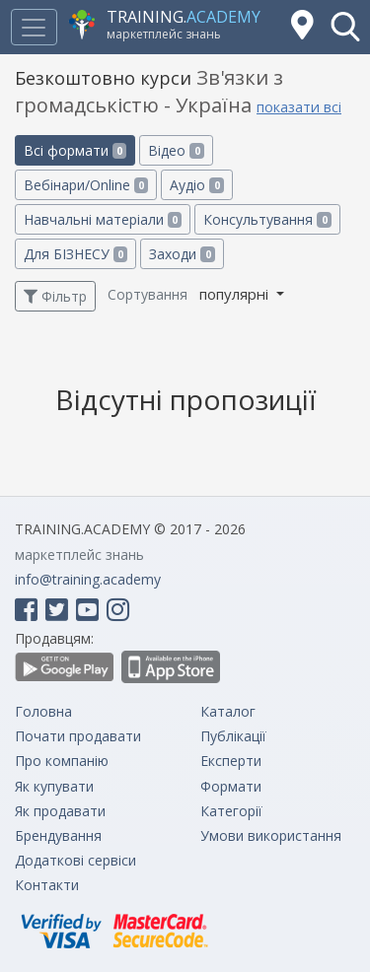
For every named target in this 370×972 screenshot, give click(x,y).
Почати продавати (78, 736)
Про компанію (62, 760)
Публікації (233, 736)
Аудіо (196, 184)
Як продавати (60, 810)
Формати (230, 786)
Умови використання (270, 835)
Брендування (58, 835)
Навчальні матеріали (103, 219)
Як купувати (54, 786)
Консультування (267, 219)
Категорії (231, 810)
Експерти (230, 760)
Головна (43, 711)
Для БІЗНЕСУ (75, 253)
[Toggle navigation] (33, 27)
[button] (345, 26)
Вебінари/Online (86, 184)
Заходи (181, 253)
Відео (175, 150)
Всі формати (75, 150)
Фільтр (55, 296)
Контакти (47, 884)
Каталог (228, 711)
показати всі (299, 107)
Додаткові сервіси (75, 860)
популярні (235, 294)
